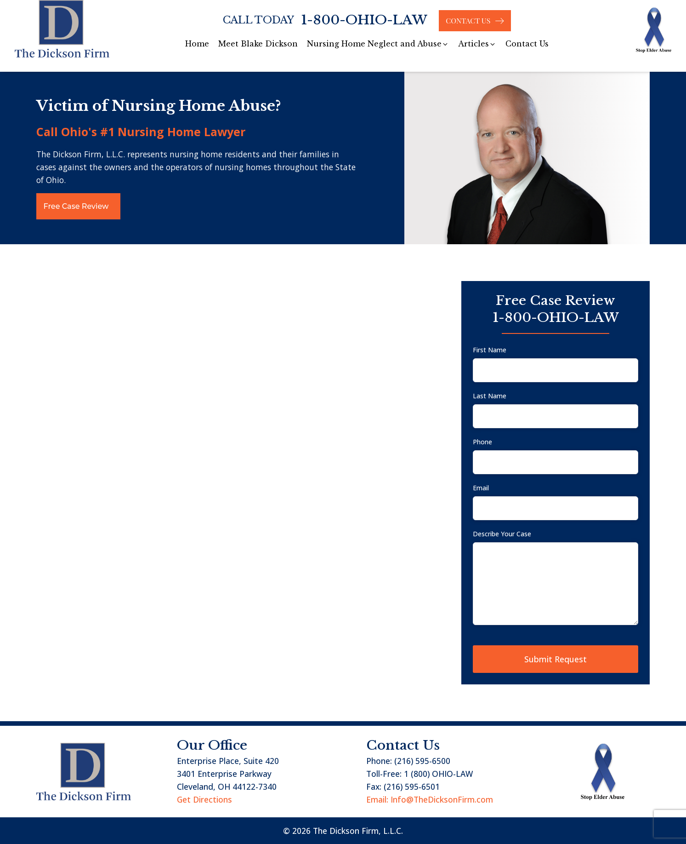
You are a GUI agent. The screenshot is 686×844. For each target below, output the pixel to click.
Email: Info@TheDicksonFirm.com (429, 799)
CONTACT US (468, 20)
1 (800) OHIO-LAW (438, 773)
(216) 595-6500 (422, 760)
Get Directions (204, 799)
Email (481, 487)
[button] (378, 44)
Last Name (489, 395)
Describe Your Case (502, 533)
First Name (489, 349)
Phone (482, 441)
